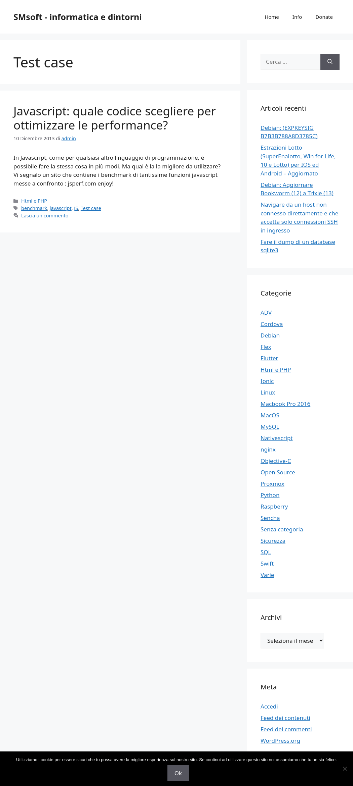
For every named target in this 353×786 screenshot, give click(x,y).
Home (272, 16)
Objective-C (276, 461)
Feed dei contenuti (285, 718)
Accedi (269, 706)
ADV (266, 312)
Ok (178, 773)
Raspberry (274, 506)
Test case (91, 208)
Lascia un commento (44, 215)
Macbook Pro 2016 (285, 404)
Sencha (270, 518)
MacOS (270, 415)
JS (76, 208)
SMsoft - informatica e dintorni (77, 16)
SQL (266, 552)
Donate (324, 16)
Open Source (278, 472)
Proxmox (272, 483)
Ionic (267, 381)
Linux (268, 392)
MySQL (270, 426)
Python (270, 495)
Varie (267, 575)
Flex (266, 347)
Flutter (269, 358)
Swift (267, 563)
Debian (270, 335)
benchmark (34, 208)
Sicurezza (273, 540)
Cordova (272, 324)
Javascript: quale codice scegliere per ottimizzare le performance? (114, 118)
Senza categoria (282, 529)
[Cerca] (330, 62)
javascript (61, 208)
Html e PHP (34, 201)
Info (297, 16)
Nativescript (277, 438)
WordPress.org (280, 740)
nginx (268, 449)
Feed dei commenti (286, 729)
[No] (344, 768)
